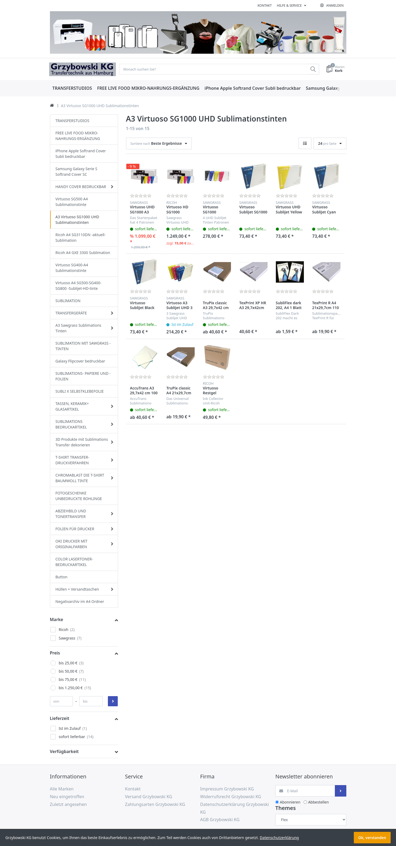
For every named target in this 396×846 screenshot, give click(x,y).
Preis (55, 653)
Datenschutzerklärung (279, 837)
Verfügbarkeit (64, 752)
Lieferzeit (59, 719)
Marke (56, 620)
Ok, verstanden (372, 837)
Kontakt (264, 5)
